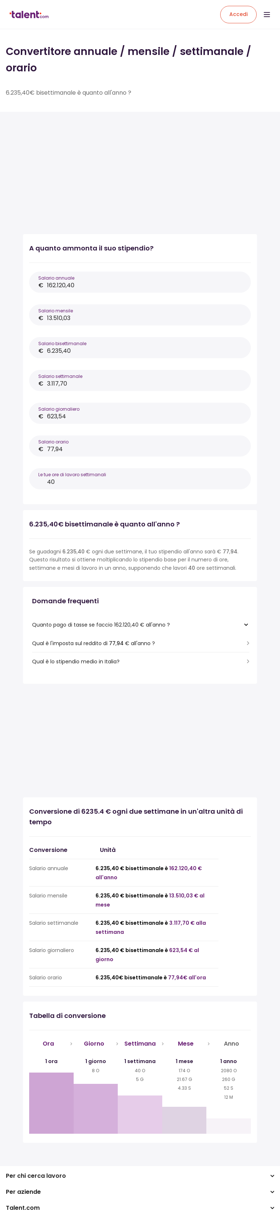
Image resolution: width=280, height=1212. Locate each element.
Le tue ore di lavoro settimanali (72, 474)
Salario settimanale (60, 376)
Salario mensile (55, 311)
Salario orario (53, 442)
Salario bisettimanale (62, 343)
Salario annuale (56, 278)
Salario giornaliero (58, 409)
